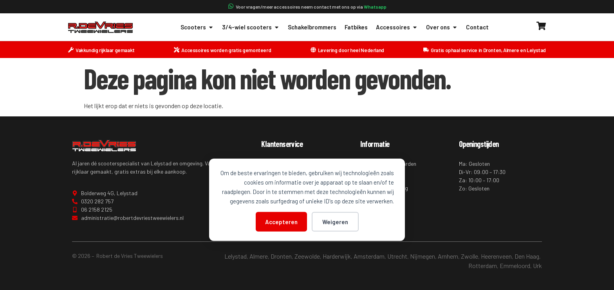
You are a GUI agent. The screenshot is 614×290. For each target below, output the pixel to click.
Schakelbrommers (312, 27)
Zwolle (469, 256)
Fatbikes (356, 27)
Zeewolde (307, 256)
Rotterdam (482, 265)
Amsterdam (369, 256)
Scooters (197, 27)
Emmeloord (515, 265)
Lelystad (235, 256)
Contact (477, 27)
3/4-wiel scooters (251, 27)
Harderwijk (337, 256)
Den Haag (527, 256)
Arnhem (448, 256)
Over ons (442, 27)
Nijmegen (422, 256)
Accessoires (397, 27)
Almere (258, 256)
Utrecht (397, 256)
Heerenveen (496, 256)
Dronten (281, 256)
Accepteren (281, 221)
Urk (537, 265)
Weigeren (335, 221)
